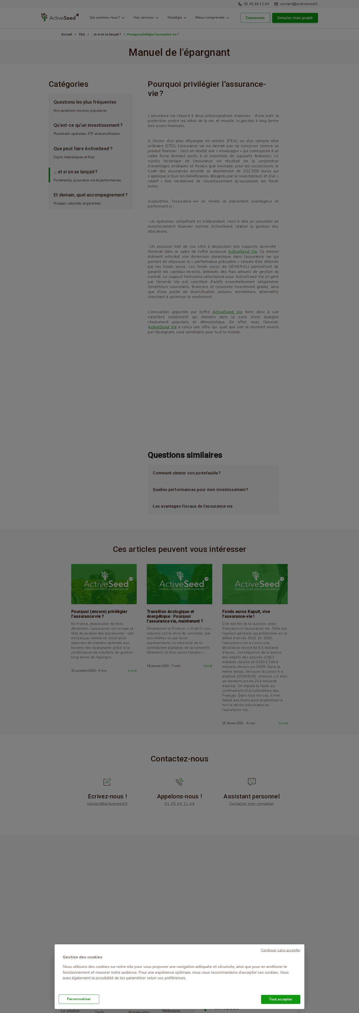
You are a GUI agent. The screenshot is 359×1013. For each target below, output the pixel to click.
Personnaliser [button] (79, 999)
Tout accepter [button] (280, 999)
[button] (280, 950)
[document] (179, 971)
